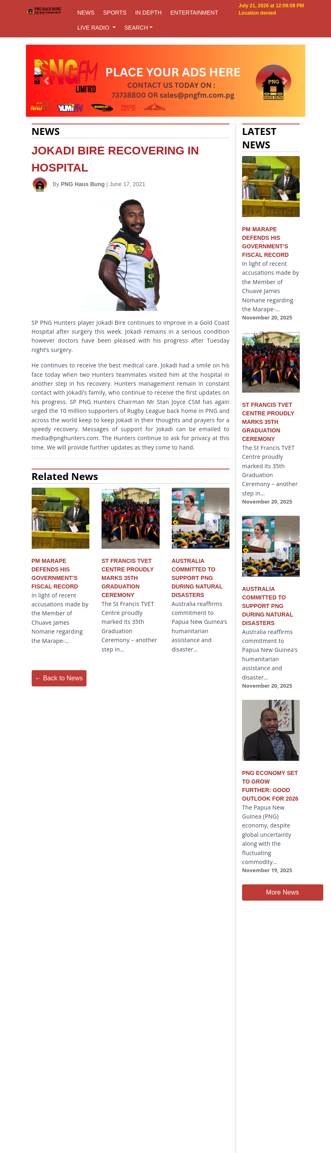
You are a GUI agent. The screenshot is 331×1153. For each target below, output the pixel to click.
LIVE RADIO (94, 27)
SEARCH (136, 27)
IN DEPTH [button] (148, 12)
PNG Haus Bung (83, 184)
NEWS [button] (86, 12)
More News (282, 892)
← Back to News (59, 678)
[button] (47, 81)
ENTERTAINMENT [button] (195, 12)
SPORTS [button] (114, 12)
